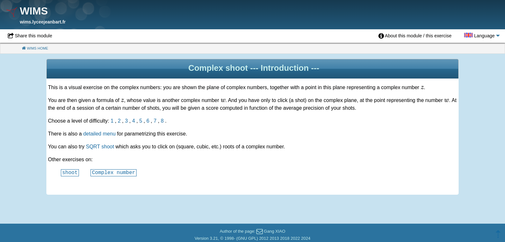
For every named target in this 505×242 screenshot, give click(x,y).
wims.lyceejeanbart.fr (42, 21)
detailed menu (99, 133)
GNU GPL (247, 238)
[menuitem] (415, 36)
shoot (70, 172)
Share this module (33, 35)
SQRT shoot (100, 146)
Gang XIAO (274, 231)
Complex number (113, 172)
